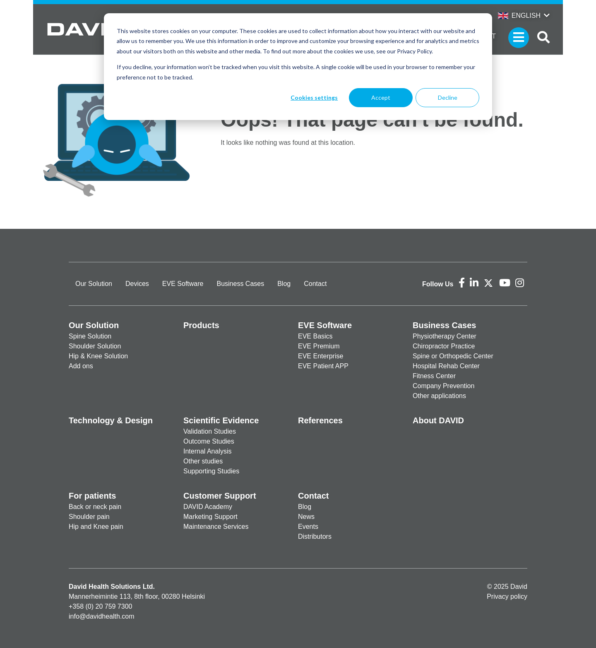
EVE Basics (315, 336)
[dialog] (298, 66)
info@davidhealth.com (102, 616)
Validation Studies (209, 431)
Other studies (203, 461)
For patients (92, 495)
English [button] (519, 15)
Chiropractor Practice (444, 346)
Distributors (315, 536)
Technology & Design (111, 420)
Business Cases (240, 283)
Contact (315, 283)
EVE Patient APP (323, 366)
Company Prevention (443, 385)
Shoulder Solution (95, 346)
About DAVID (438, 420)
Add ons (81, 366)
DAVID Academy (207, 506)
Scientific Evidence (221, 420)
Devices (137, 283)
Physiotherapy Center (444, 336)
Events (308, 526)
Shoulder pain (89, 516)
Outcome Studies (208, 441)
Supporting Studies (211, 471)
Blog (284, 283)
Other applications (439, 395)
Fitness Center (434, 375)
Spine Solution (90, 336)
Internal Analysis (207, 451)
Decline (447, 97)
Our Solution (93, 283)
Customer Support (219, 495)
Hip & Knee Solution (98, 356)
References (320, 420)
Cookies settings (314, 97)
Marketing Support (210, 516)
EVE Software (183, 283)
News (306, 516)
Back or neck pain (95, 506)
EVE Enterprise (320, 356)
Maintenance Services (215, 526)
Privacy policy (507, 596)
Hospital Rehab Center (446, 366)
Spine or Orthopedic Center (453, 356)
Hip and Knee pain (96, 526)
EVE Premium (318, 346)
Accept (380, 97)
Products (201, 325)
